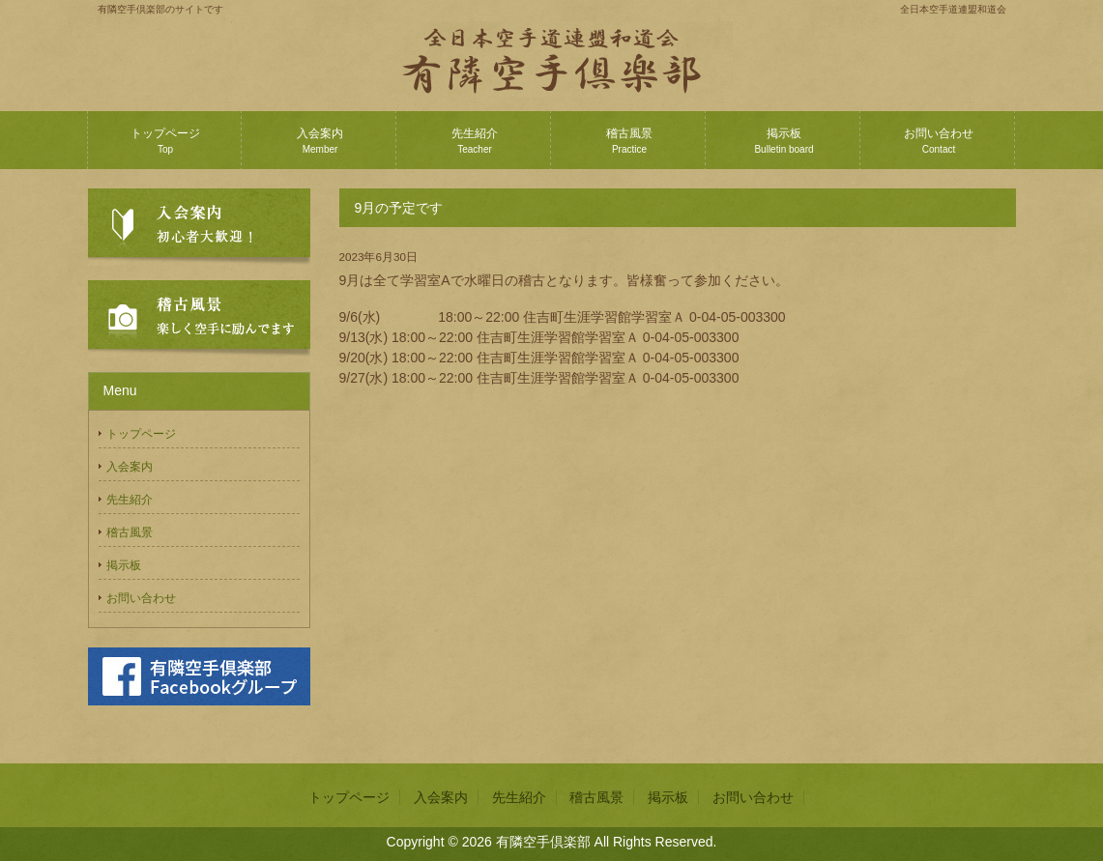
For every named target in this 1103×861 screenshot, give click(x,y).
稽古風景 (629, 141)
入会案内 (320, 141)
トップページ (165, 141)
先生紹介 (474, 141)
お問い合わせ (938, 141)
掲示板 (783, 141)
